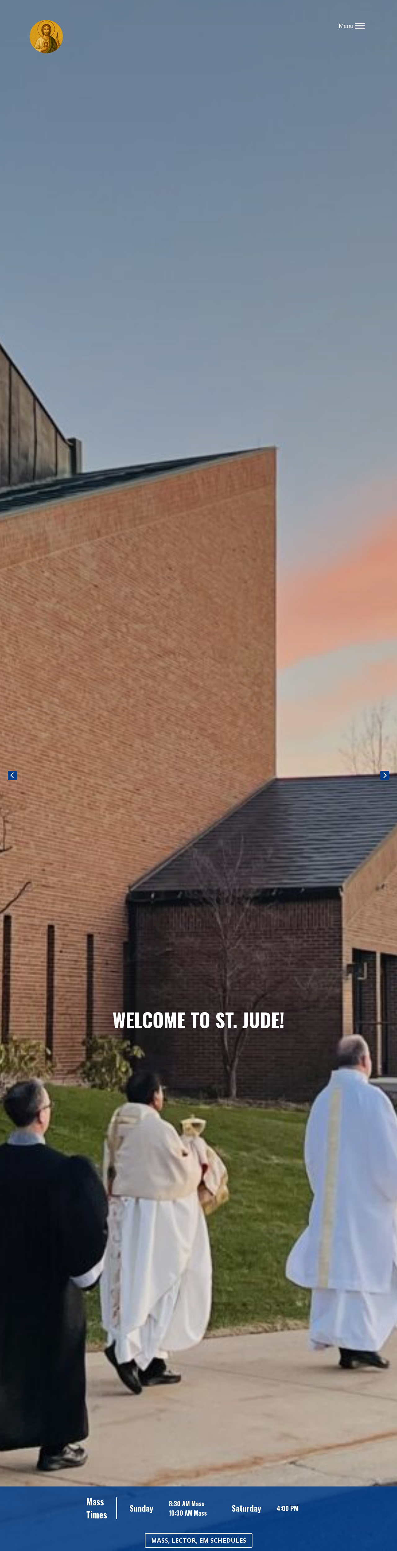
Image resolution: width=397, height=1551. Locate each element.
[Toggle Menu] (360, 26)
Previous (12, 775)
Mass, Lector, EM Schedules (198, 1540)
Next (384, 775)
